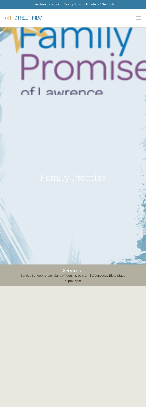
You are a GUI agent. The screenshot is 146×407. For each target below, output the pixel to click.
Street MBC (23, 18)
